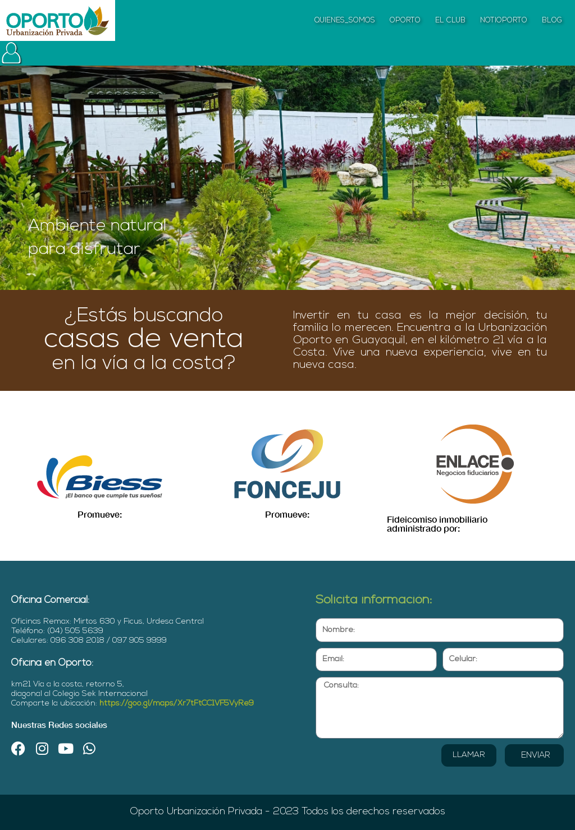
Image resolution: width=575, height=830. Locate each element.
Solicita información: (374, 600)
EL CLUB (450, 20)
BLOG (552, 20)
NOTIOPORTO (503, 20)
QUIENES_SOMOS (344, 20)
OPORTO (405, 20)
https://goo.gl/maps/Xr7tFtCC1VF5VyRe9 (176, 703)
